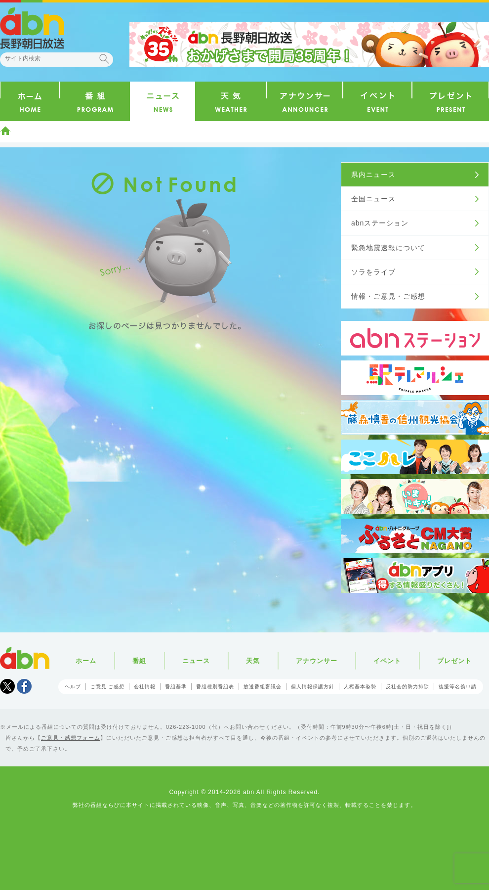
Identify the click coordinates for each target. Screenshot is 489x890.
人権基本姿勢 (360, 686)
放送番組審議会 (263, 686)
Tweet (7, 686)
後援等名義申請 (458, 686)
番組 (139, 661)
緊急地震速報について (388, 248)
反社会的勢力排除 (407, 686)
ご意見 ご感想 (107, 686)
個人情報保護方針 (312, 686)
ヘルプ (73, 686)
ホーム (5, 130)
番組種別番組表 (215, 686)
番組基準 (176, 686)
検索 (104, 59)
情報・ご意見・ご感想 (388, 296)
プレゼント (454, 661)
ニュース (196, 661)
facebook (24, 686)
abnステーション (379, 223)
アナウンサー (316, 661)
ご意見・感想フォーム (70, 738)
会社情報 (145, 686)
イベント (387, 661)
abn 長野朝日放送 (32, 28)
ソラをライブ (373, 272)
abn (24, 658)
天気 (253, 661)
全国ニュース (373, 199)
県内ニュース (373, 174)
